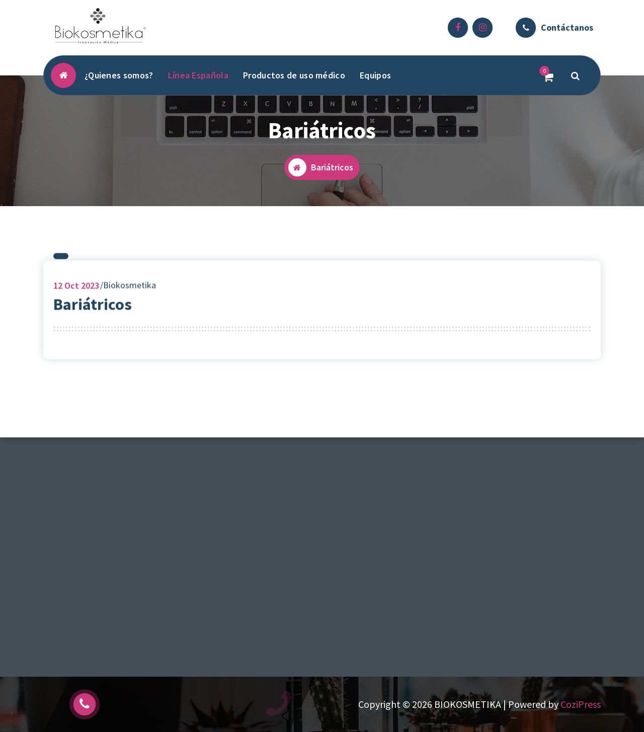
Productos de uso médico (294, 75)
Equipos (375, 75)
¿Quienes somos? (119, 75)
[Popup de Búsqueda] (576, 75)
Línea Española (198, 75)
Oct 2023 (76, 288)
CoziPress (580, 704)
